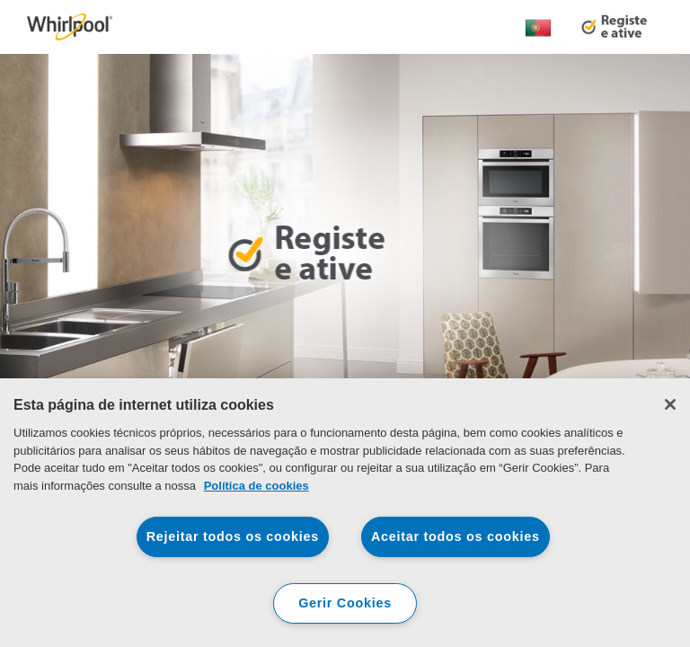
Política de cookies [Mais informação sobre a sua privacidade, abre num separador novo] (256, 485)
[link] (69, 26)
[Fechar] (670, 404)
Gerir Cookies (345, 603)
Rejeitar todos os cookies (232, 536)
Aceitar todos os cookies (455, 536)
